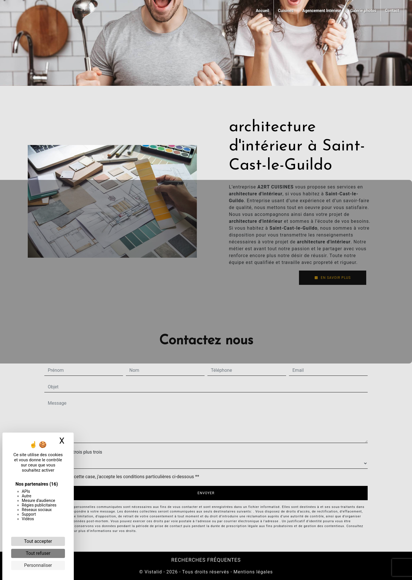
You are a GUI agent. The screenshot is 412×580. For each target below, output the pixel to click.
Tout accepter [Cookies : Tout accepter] (38, 541)
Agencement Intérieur (321, 10)
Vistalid (153, 572)
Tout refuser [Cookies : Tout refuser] (38, 553)
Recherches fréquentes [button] (206, 560)
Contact (392, 10)
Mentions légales (252, 572)
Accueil (262, 10)
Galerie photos (363, 10)
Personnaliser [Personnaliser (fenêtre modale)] (38, 565)
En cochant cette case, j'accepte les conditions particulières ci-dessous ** (124, 476)
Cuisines (286, 10)
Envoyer (205, 493)
